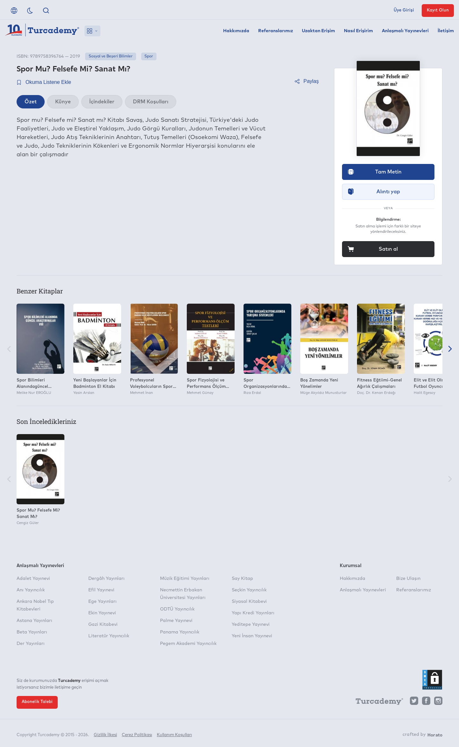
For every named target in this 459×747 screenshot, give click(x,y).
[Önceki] (9, 349)
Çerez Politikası (137, 733)
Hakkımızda (236, 31)
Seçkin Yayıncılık (249, 590)
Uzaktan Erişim (318, 31)
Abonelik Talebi (37, 702)
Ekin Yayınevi (102, 613)
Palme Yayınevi (176, 620)
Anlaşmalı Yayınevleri (405, 31)
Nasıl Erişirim (358, 31)
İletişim (446, 31)
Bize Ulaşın (408, 578)
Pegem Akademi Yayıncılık (188, 643)
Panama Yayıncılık (179, 632)
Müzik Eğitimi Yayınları (184, 578)
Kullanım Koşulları (174, 733)
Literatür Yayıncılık (108, 636)
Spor (148, 56)
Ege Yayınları (102, 601)
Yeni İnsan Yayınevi (252, 636)
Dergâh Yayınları (106, 578)
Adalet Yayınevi (33, 578)
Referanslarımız (275, 31)
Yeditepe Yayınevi (251, 624)
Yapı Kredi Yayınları (253, 613)
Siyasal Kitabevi (249, 601)
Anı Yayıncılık (31, 590)
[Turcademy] (376, 702)
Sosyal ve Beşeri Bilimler (111, 56)
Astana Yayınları (34, 620)
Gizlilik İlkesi (105, 733)
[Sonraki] (450, 349)
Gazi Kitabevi (103, 624)
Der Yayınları (31, 643)
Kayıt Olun (438, 10)
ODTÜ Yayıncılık (177, 609)
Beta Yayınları (32, 632)
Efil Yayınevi (101, 590)
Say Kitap (242, 578)
